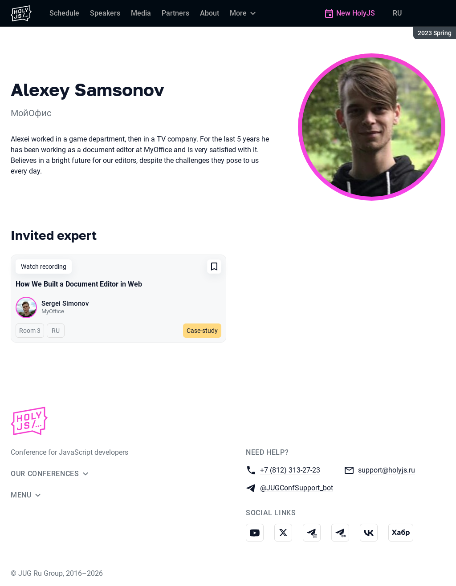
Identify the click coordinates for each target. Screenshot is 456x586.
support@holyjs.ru (386, 469)
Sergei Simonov (65, 303)
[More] (244, 13)
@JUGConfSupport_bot (296, 487)
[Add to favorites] (214, 266)
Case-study (202, 330)
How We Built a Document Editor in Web (79, 284)
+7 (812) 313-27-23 (290, 469)
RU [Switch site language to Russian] (397, 13)
